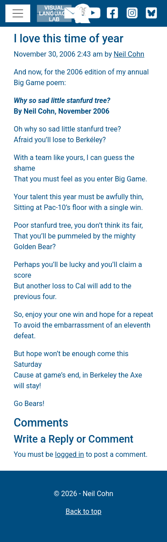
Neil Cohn (129, 54)
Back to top (83, 511)
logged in (69, 454)
